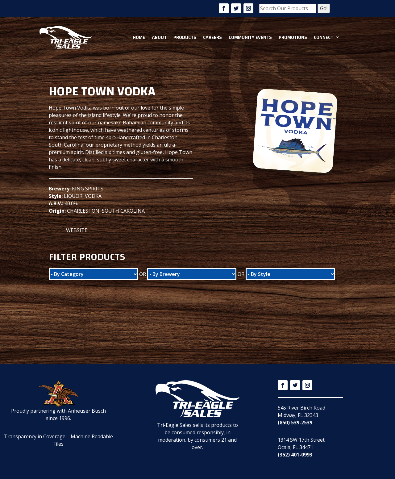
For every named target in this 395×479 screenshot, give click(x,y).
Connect (323, 37)
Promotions (293, 37)
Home (139, 37)
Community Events (250, 37)
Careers (212, 37)
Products (184, 37)
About (159, 37)
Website (76, 230)
